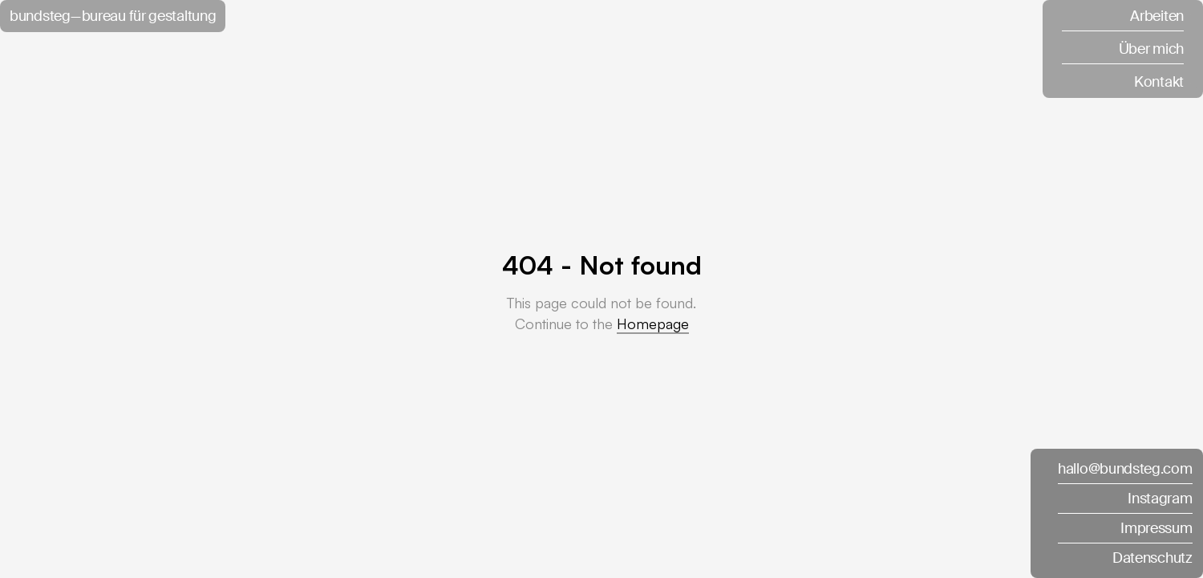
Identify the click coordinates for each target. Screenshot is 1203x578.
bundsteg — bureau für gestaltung (113, 16)
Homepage (653, 323)
